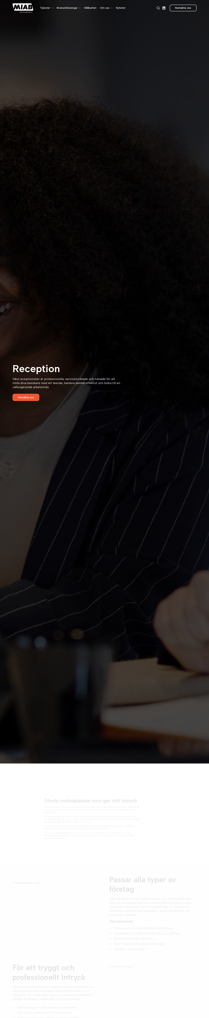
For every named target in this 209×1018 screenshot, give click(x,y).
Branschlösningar (69, 8)
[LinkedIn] (163, 8)
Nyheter (121, 7)
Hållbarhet (90, 7)
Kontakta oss (183, 7)
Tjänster (47, 8)
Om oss (106, 8)
